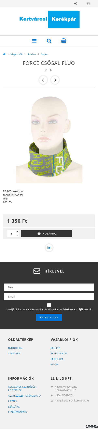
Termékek (14, 353)
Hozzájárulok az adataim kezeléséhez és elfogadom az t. (49, 309)
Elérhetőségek (17, 412)
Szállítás (14, 406)
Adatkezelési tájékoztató (24, 395)
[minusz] (17, 235)
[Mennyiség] (11, 233)
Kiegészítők (17, 54)
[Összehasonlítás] (49, 247)
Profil (88, 3)
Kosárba (49, 233)
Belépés (75, 3)
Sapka (44, 54)
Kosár (55, 364)
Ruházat (32, 54)
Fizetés (12, 401)
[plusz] (17, 231)
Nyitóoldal (15, 347)
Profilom (57, 358)
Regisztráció (59, 353)
